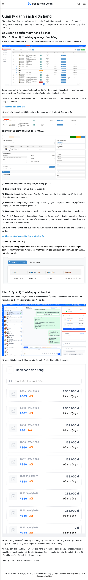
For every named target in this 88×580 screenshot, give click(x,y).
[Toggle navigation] (84, 3)
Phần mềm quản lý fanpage (70, 574)
